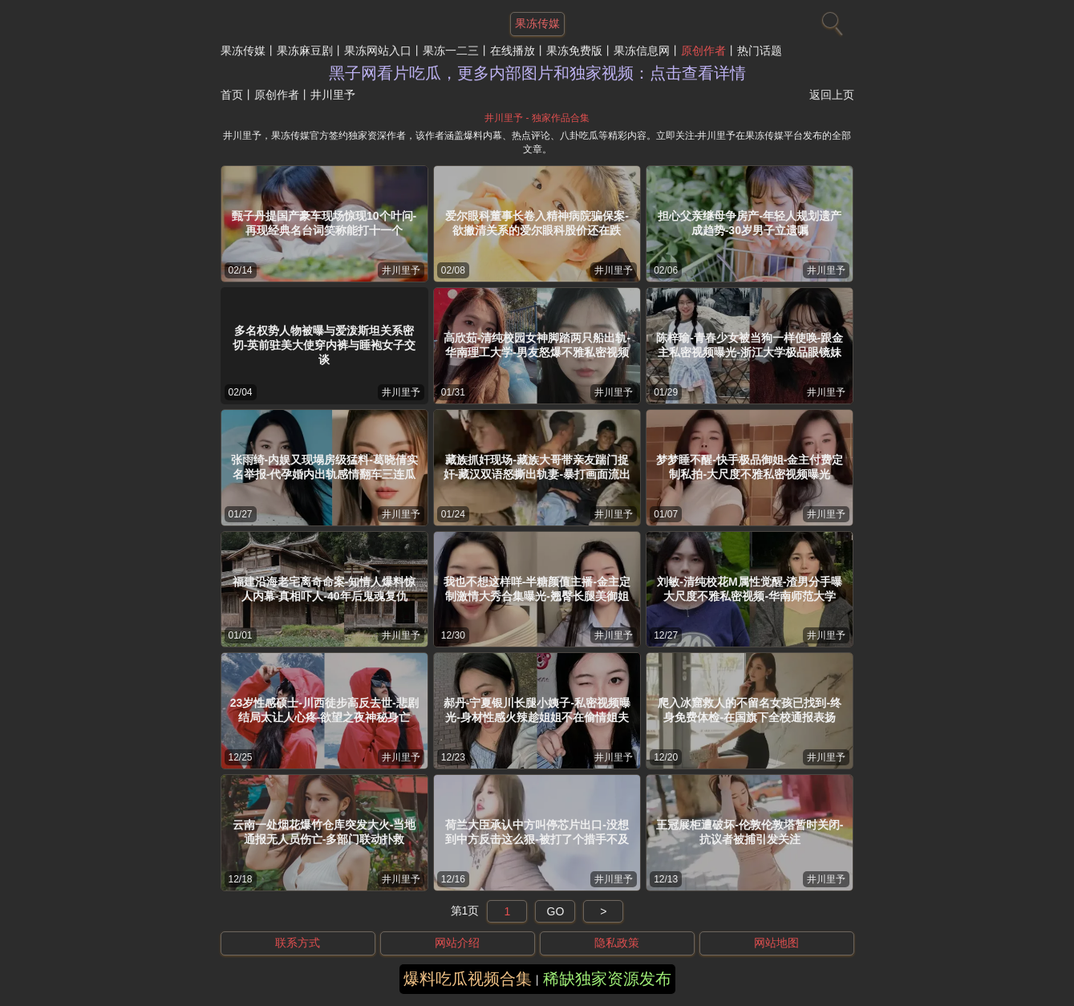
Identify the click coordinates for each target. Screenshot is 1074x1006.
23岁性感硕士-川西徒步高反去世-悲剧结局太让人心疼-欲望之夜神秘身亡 (324, 710)
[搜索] (830, 20)
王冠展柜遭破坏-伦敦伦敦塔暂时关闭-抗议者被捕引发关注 (749, 832)
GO (556, 911)
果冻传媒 (243, 50)
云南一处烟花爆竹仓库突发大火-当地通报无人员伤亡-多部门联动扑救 (324, 832)
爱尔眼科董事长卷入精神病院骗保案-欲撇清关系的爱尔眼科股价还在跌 (537, 223)
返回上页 (831, 94)
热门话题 (759, 50)
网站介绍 (457, 942)
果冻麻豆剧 (305, 50)
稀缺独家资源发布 (607, 979)
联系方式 (297, 942)
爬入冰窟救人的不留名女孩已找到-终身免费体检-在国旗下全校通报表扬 (749, 710)
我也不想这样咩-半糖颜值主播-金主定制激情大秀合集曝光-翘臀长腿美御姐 (537, 588)
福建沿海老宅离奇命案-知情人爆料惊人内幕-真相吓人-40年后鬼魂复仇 (324, 588)
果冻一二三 (451, 50)
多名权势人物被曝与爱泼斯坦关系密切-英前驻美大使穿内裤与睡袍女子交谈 (324, 345)
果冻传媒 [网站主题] (537, 23)
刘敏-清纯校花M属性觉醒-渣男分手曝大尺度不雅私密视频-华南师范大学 (749, 588)
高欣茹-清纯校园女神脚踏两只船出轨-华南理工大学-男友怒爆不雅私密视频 (537, 345)
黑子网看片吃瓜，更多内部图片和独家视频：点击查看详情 (537, 73)
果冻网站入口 (377, 50)
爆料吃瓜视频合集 (467, 979)
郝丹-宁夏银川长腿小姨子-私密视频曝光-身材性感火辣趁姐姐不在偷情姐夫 (537, 710)
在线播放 (512, 50)
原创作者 (703, 50)
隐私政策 (616, 942)
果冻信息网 (642, 50)
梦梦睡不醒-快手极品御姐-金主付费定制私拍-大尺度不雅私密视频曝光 (749, 467)
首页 (232, 94)
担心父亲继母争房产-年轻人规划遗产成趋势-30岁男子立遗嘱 (749, 223)
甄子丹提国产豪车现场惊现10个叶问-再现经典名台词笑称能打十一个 (324, 223)
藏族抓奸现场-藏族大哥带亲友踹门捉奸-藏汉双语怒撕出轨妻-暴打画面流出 (537, 467)
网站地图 (776, 942)
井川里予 (401, 270)
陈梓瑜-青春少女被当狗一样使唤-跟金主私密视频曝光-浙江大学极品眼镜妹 (749, 345)
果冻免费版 (574, 50)
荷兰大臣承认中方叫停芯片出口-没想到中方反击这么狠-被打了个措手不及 (537, 832)
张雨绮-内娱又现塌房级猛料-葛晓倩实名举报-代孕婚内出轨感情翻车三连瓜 (324, 467)
